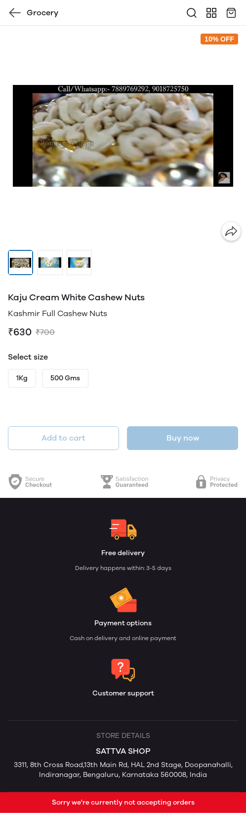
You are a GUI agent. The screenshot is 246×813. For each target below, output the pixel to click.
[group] (123, 136)
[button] (20, 262)
